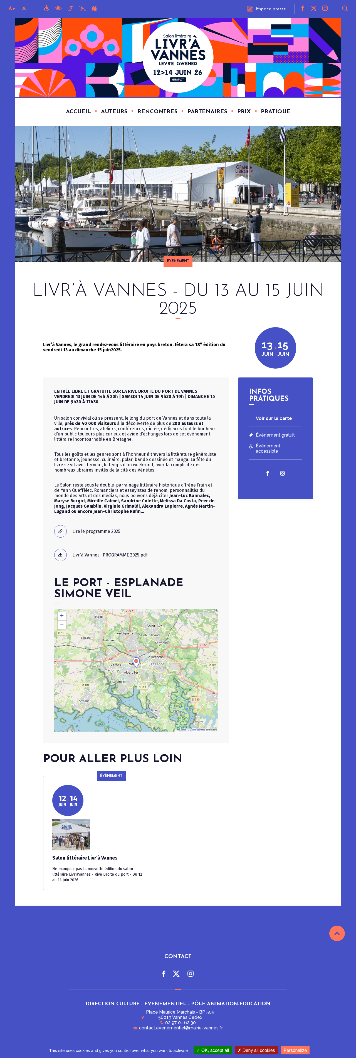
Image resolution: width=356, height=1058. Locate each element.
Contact (178, 958)
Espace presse (266, 9)
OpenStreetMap (197, 730)
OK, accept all (212, 1050)
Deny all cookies (256, 1050)
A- (25, 9)
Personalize (295, 1050)
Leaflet (181, 730)
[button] (136, 662)
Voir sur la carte (274, 418)
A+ (11, 9)
